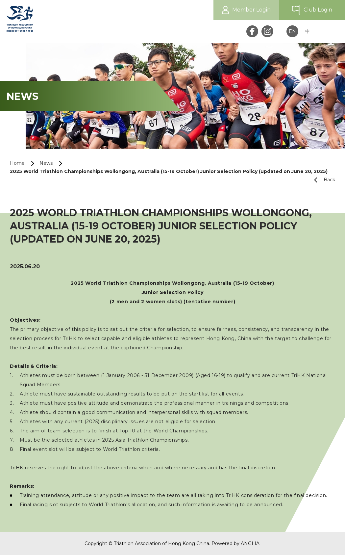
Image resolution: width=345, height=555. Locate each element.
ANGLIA (250, 543)
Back (322, 180)
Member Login (251, 10)
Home (17, 163)
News (46, 163)
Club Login (318, 10)
